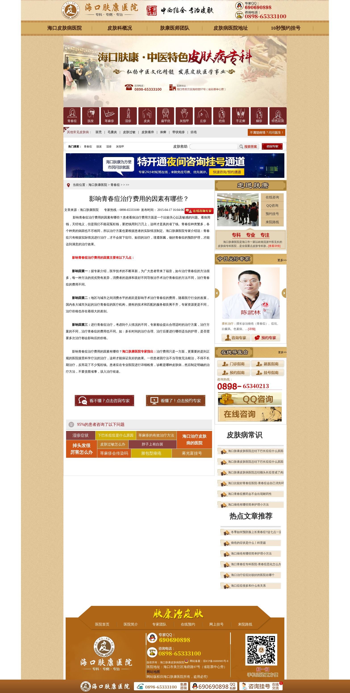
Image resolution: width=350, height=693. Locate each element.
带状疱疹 (178, 132)
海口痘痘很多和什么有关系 (248, 585)
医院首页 (102, 624)
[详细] (251, 329)
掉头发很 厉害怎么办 (81, 449)
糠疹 (259, 121)
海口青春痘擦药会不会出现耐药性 (250, 494)
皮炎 (147, 121)
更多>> (282, 260)
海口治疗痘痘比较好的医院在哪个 (253, 575)
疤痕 (222, 121)
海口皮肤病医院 (64, 28)
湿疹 (128, 121)
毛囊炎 (112, 132)
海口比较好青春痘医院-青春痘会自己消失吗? (257, 483)
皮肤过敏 (129, 132)
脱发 (91, 121)
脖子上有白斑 (152, 444)
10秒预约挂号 (285, 28)
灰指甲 (184, 121)
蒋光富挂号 (192, 453)
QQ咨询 (272, 205)
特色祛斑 (278, 121)
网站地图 (153, 672)
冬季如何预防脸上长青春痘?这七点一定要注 (259, 532)
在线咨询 (272, 197)
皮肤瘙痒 (148, 132)
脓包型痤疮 (151, 453)
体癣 (163, 132)
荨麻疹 (109, 121)
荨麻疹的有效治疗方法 (156, 435)
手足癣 (240, 121)
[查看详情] (274, 246)
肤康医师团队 (175, 28)
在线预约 (188, 624)
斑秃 (99, 132)
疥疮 (194, 132)
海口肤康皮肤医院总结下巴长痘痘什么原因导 (257, 451)
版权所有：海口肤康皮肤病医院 (165, 662)
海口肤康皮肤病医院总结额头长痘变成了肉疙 (257, 472)
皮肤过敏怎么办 (112, 444)
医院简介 (131, 624)
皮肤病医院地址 (230, 28)
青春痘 (72, 121)
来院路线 (272, 222)
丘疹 (203, 121)
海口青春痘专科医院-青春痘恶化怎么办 (256, 564)
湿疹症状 (81, 435)
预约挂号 (272, 214)
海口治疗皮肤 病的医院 (194, 439)
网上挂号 (216, 624)
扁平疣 (165, 121)
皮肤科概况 (119, 28)
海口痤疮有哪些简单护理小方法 (248, 504)
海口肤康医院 (97, 185)
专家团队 (159, 624)
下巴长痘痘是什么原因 (115, 435)
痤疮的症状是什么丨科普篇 (248, 542)
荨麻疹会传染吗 (114, 453)
